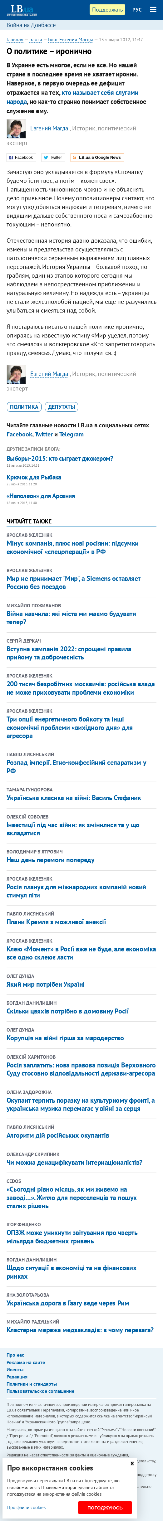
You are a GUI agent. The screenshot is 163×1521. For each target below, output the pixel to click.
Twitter (44, 434)
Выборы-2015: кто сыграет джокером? (60, 458)
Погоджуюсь (105, 1507)
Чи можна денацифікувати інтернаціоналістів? (74, 1162)
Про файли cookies (26, 1507)
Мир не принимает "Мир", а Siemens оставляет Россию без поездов (73, 582)
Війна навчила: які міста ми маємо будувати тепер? (71, 617)
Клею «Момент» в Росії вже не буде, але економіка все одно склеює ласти (81, 953)
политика (24, 407)
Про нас (15, 1355)
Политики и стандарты (32, 1384)
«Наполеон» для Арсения (41, 496)
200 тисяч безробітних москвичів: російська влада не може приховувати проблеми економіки (81, 687)
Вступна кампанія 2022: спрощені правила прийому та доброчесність (69, 652)
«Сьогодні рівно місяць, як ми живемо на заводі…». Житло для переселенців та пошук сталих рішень (72, 1197)
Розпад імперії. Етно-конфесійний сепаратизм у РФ (76, 766)
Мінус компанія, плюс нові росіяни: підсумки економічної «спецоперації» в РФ (73, 547)
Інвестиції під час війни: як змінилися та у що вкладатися (73, 828)
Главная (15, 39)
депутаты (61, 407)
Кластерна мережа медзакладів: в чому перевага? (80, 1329)
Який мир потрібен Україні (46, 984)
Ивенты (15, 1369)
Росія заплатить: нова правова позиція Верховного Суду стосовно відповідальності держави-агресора (81, 1069)
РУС (137, 9)
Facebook (19, 434)
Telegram (71, 434)
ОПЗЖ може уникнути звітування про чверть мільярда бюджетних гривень (72, 1236)
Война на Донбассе (31, 25)
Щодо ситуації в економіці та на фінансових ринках (72, 1271)
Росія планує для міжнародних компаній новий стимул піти (76, 890)
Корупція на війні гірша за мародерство (65, 1037)
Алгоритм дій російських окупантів (58, 1135)
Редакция (17, 1376)
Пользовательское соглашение (40, 1391)
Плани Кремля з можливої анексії (56, 921)
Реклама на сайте (26, 1362)
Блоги (35, 39)
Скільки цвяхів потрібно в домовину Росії (68, 1011)
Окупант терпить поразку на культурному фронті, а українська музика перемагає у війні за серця (81, 1104)
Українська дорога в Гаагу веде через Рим (68, 1303)
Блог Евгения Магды (70, 39)
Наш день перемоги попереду (51, 859)
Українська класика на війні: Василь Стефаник (74, 797)
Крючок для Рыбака (34, 477)
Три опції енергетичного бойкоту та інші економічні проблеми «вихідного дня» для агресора (70, 727)
